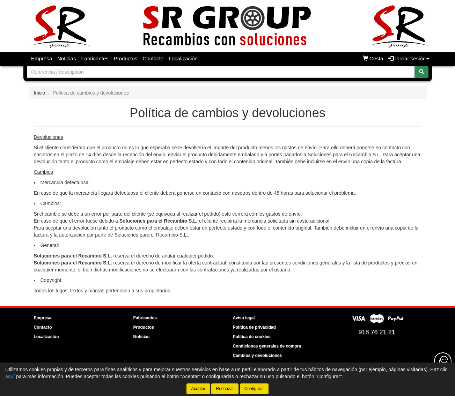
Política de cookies (252, 336)
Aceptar (198, 388)
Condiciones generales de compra (267, 346)
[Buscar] (421, 72)
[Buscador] (221, 72)
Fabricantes (94, 58)
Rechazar (225, 388)
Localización (183, 58)
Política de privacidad (254, 327)
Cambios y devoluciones (257, 355)
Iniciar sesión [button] (408, 58)
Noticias (66, 58)
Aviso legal (244, 317)
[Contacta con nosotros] (443, 361)
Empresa (41, 58)
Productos (126, 58)
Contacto (152, 58)
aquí (10, 376)
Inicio (39, 93)
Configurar (254, 388)
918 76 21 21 (376, 332)
